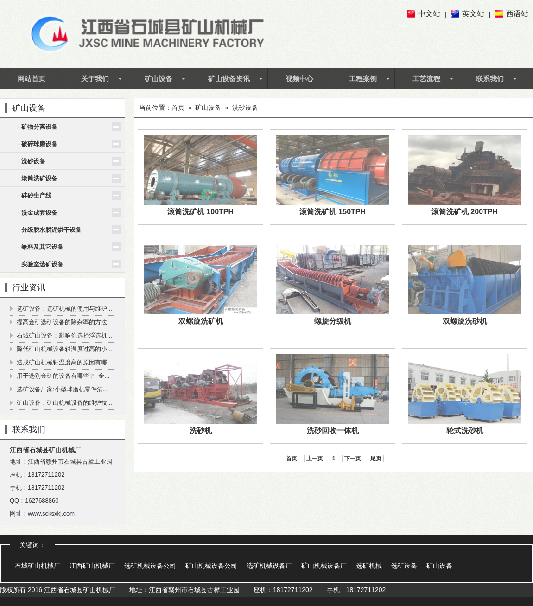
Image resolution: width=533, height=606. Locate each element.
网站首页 (31, 78)
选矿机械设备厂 (269, 565)
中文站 (429, 14)
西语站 (517, 14)
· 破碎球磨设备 (37, 143)
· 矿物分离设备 (37, 126)
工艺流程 (426, 78)
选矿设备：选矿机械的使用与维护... (64, 308)
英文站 (473, 14)
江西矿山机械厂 (92, 565)
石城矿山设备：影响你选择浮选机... (64, 335)
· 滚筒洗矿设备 (37, 178)
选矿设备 (404, 565)
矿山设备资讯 (229, 78)
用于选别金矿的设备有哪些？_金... (63, 375)
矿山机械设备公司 (211, 565)
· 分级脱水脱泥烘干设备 (50, 229)
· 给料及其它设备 (40, 246)
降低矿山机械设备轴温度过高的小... (64, 348)
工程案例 (363, 78)
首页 (177, 107)
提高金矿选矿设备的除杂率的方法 (62, 322)
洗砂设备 (245, 107)
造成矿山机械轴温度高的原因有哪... (64, 362)
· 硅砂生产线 (34, 195)
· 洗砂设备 (31, 161)
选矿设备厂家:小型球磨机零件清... (62, 389)
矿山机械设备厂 (324, 565)
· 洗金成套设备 (37, 212)
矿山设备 (158, 78)
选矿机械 (369, 565)
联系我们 (490, 78)
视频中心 (299, 78)
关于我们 (95, 78)
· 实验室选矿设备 (40, 264)
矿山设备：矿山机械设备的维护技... (64, 402)
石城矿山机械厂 (37, 565)
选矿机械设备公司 (150, 565)
